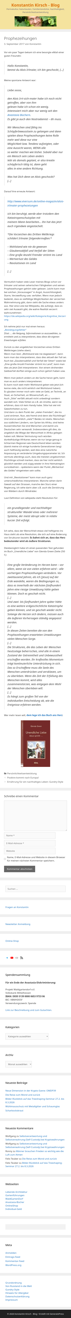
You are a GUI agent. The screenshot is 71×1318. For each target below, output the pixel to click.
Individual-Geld (13, 1209)
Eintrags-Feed (12, 1256)
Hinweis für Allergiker (17, 1292)
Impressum (11, 1299)
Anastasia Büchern (18, 115)
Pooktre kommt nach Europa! (23, 777)
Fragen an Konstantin (17, 907)
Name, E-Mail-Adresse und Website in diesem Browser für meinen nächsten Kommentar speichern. (36, 859)
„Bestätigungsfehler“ (15, 329)
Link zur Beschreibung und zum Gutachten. (28, 1010)
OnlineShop (11, 1205)
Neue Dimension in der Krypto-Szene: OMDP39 (30, 1090)
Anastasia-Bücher (14, 1202)
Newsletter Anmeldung (17, 924)
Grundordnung (13, 1282)
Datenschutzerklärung (17, 1296)
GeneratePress (57, 1313)
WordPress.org (13, 1265)
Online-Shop (12, 940)
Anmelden (10, 1252)
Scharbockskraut (14, 1110)
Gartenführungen (14, 1195)
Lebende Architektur (16, 1191)
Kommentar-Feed (14, 1261)
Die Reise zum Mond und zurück (22, 1094)
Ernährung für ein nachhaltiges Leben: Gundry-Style (35, 781)
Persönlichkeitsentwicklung (22, 773)
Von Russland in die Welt (18, 1286)
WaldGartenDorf (14, 1198)
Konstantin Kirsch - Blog (35, 5)
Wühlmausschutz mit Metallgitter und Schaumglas (32, 1106)
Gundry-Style (12, 1289)
